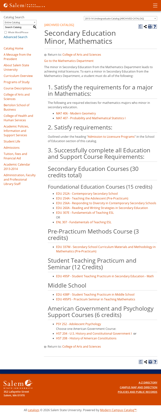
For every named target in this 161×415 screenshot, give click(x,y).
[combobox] (120, 18)
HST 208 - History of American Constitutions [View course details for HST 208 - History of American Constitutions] (86, 338)
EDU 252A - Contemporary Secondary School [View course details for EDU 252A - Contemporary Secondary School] (87, 194)
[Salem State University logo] (24, 5)
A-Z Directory (148, 382)
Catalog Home (13, 48)
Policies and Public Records (137, 392)
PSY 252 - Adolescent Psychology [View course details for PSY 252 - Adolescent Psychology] (78, 324)
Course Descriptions (18, 88)
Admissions (12, 148)
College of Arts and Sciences (81, 55)
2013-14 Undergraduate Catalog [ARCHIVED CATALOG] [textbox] (114, 18)
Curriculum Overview (18, 76)
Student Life (12, 141)
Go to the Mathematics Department (69, 61)
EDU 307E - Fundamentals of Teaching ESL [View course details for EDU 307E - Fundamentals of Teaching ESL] (85, 213)
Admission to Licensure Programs (111, 137)
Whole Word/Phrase (18, 32)
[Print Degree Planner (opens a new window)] (140, 27)
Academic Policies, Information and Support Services (16, 130)
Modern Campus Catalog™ (118, 410)
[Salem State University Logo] (18, 384)
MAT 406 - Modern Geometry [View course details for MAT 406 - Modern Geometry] (76, 113)
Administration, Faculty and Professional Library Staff (20, 179)
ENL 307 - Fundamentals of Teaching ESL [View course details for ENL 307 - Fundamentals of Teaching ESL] (83, 222)
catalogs (33, 410)
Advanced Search (15, 37)
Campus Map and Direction (138, 387)
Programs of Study (16, 82)
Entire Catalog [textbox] (12, 22)
